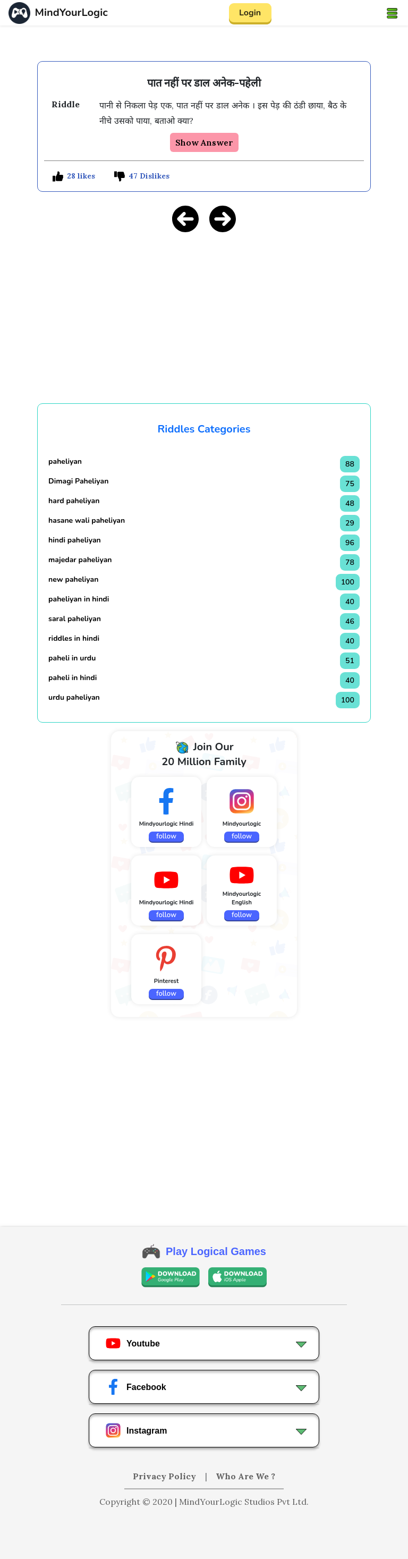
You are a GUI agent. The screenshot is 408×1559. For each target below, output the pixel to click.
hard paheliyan (73, 501)
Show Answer (204, 142)
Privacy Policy (165, 1476)
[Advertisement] (204, 316)
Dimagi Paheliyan (78, 481)
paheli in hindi (72, 678)
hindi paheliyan (74, 540)
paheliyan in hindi (78, 599)
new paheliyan (73, 579)
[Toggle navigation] (392, 13)
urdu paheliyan (74, 697)
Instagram (136, 1430)
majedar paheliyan (80, 560)
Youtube (132, 1343)
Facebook (135, 1387)
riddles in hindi (73, 638)
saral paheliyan (74, 619)
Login (250, 13)
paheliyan (65, 461)
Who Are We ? (245, 1476)
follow (166, 836)
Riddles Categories (204, 429)
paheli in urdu (72, 658)
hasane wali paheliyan (86, 520)
